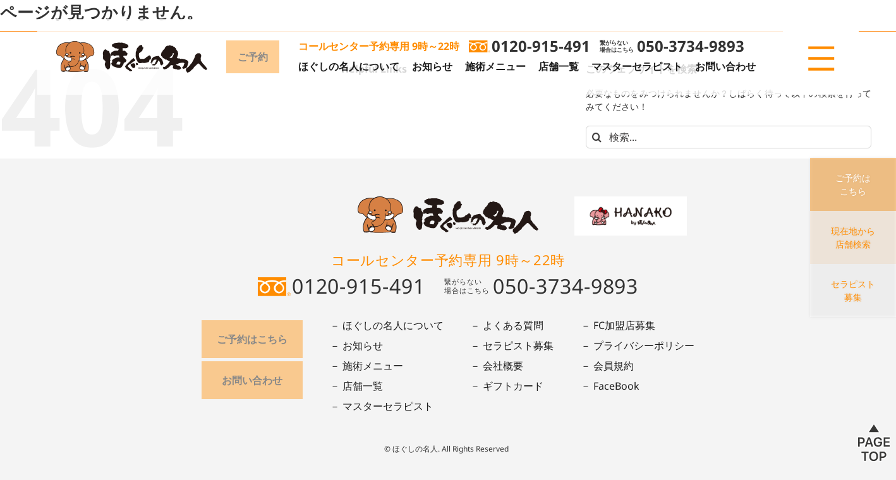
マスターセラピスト (636, 66)
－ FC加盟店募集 (618, 325)
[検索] (597, 137)
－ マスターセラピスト (381, 406)
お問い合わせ (725, 66)
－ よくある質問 (506, 325)
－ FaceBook (610, 386)
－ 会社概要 (496, 366)
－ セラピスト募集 (512, 345)
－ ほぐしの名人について (387, 325)
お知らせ (432, 66)
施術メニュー (495, 66)
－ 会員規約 (607, 366)
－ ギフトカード (506, 386)
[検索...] (729, 137)
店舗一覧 (558, 66)
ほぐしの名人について (348, 66)
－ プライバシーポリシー (637, 345)
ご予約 (253, 57)
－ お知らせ (356, 345)
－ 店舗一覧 (356, 386)
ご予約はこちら (252, 339)
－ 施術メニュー (366, 366)
